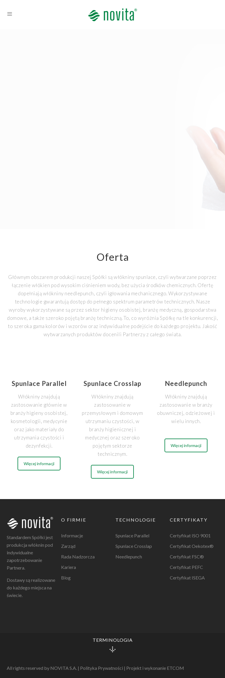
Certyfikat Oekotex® (192, 546)
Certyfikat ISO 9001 (190, 535)
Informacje (72, 535)
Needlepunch (128, 556)
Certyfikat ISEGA (187, 577)
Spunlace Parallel (132, 535)
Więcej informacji (39, 463)
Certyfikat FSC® (187, 556)
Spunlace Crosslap (133, 546)
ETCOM (175, 668)
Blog (66, 577)
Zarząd (68, 546)
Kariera (68, 567)
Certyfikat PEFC (186, 567)
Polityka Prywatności (101, 668)
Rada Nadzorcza (78, 556)
